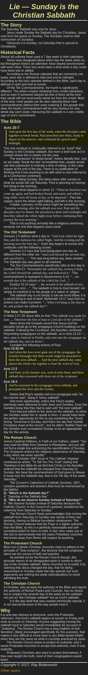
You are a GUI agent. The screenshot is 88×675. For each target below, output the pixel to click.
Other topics (10, 670)
